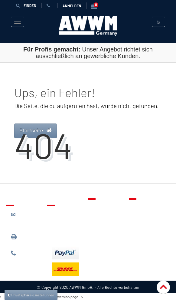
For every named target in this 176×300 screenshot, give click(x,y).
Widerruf (142, 233)
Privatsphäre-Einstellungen (31, 295)
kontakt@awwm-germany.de (27, 220)
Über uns (142, 207)
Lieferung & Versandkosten (67, 216)
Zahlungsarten (66, 228)
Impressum (144, 242)
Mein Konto (104, 233)
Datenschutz (145, 216)
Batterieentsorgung (71, 236)
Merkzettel (103, 216)
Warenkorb (103, 224)
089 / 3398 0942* (22, 239)
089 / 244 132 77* (26, 256)
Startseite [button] (35, 130)
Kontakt (100, 207)
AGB (137, 224)
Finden (26, 5)
